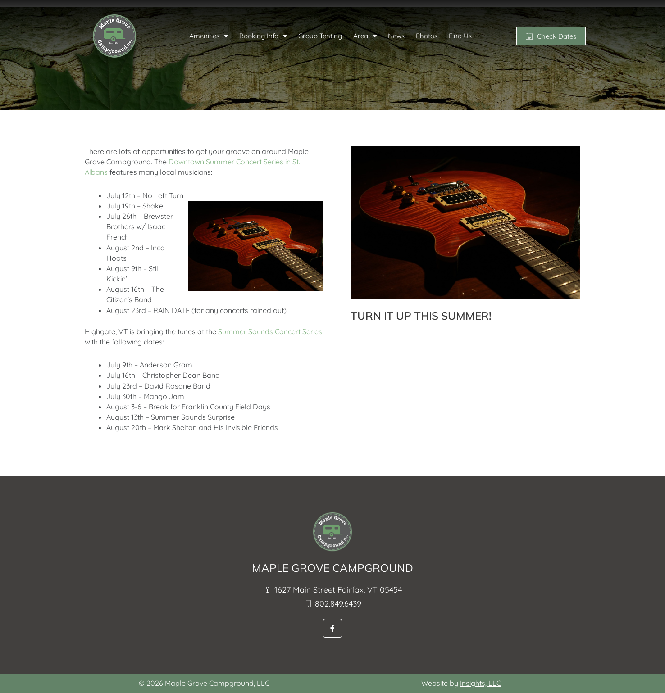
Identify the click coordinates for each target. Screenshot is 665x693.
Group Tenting (320, 36)
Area (365, 36)
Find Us (460, 36)
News (396, 36)
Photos (426, 36)
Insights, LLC (480, 683)
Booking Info (263, 36)
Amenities (208, 36)
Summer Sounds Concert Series (270, 331)
